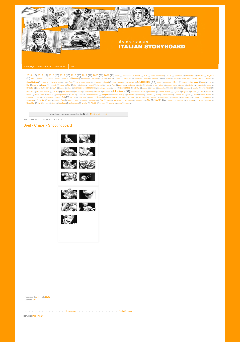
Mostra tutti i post (98, 114)
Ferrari (61, 85)
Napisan (185, 92)
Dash (176, 82)
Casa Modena (32, 82)
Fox (113, 85)
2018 (73, 75)
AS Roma (49, 78)
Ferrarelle (53, 85)
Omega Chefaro (62, 95)
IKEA (54, 88)
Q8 (57, 97)
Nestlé (193, 92)
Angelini (210, 75)
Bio (72, 66)
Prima (39, 97)
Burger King (186, 78)
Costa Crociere (117, 82)
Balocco (74, 78)
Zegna (119, 103)
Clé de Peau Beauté (83, 82)
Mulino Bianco (164, 92)
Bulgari (176, 78)
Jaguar (144, 88)
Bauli (111, 78)
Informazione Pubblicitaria (84, 88)
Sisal (56, 100)
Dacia (159, 82)
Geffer (140, 85)
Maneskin (30, 92)
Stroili (109, 100)
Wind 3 (93, 103)
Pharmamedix (168, 95)
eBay (203, 82)
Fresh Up (121, 85)
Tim (148, 100)
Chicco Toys (56, 82)
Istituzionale (124, 88)
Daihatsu (167, 82)
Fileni (75, 85)
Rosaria (153, 97)
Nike (201, 92)
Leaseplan (162, 88)
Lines (179, 88)
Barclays (95, 78)
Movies (118, 91)
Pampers (105, 95)
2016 (51, 75)
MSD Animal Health (138, 92)
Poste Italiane (206, 95)
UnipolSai (30, 103)
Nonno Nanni (39, 95)
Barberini (85, 78)
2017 (62, 75)
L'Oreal (152, 88)
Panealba (130, 95)
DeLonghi (194, 82)
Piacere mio (180, 95)
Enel (209, 82)
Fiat (68, 85)
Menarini (88, 92)
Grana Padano (158, 85)
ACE (145, 75)
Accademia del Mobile (131, 75)
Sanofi (197, 97)
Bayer (118, 78)
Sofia (76, 100)
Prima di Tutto (44, 66)
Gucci (182, 85)
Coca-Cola (97, 82)
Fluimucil (100, 85)
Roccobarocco (142, 97)
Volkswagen (74, 103)
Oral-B (73, 95)
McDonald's (67, 92)
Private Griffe (48, 97)
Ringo (122, 97)
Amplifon (200, 75)
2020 (95, 75)
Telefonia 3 (140, 100)
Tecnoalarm (128, 100)
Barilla (103, 78)
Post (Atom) (37, 316)
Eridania (35, 85)
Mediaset (78, 92)
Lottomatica (206, 88)
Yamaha (111, 103)
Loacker (196, 88)
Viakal (39, 103)
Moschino (106, 92)
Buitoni (168, 78)
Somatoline (93, 100)
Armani (40, 78)
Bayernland (128, 78)
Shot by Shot (61, 66)
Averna (65, 78)
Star (101, 100)
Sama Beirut (163, 97)
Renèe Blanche (111, 97)
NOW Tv (50, 95)
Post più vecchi (125, 311)
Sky (62, 100)
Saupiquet (30, 100)
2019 (84, 75)
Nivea (29, 95)
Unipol (208, 100)
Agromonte (178, 75)
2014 (29, 75)
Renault (100, 97)
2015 (40, 75)
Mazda (56, 92)
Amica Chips (189, 75)
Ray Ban (73, 97)
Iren (115, 88)
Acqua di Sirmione (157, 75)
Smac (69, 100)
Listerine (187, 88)
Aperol (33, 78)
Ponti (196, 95)
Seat (49, 100)
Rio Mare (131, 97)
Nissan (208, 92)
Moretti (97, 92)
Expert (43, 85)
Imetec (61, 88)
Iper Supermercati (104, 88)
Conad (106, 82)
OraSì (81, 95)
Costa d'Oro (130, 82)
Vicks (46, 103)
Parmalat (140, 95)
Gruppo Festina (171, 85)
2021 (106, 75)
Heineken (190, 85)
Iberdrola (39, 88)
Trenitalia (180, 100)
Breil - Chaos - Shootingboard (48, 125)
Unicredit (200, 100)
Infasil (69, 88)
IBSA (47, 88)
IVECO (136, 88)
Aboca (117, 75)
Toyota (157, 100)
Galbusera (131, 85)
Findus (82, 85)
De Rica (184, 82)
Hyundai (30, 88)
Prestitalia (30, 97)
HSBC (209, 85)
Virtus (53, 103)
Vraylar (85, 103)
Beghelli (138, 78)
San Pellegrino (186, 97)
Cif (65, 82)
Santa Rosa (207, 97)
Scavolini (40, 100)
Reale (91, 97)
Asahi (58, 78)
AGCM (169, 75)
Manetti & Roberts (42, 92)
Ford (107, 85)
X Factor (103, 103)
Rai (63, 97)
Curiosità (143, 81)
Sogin (84, 100)
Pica (189, 95)
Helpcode (200, 85)
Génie (148, 85)
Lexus (170, 88)
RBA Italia (82, 97)
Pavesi (149, 95)
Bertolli (154, 78)
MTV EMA (152, 92)
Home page (29, 66)
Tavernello (117, 100)
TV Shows (190, 100)
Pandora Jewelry (118, 95)
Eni (28, 85)
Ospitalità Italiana (92, 95)
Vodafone (62, 103)
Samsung (174, 97)
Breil (35, 300)
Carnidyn (208, 78)
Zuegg (126, 103)
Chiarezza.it (45, 82)
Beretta (146, 78)
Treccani (170, 100)
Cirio (70, 82)
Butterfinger (197, 78)
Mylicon (176, 92)
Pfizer (158, 95)
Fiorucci (91, 85)
